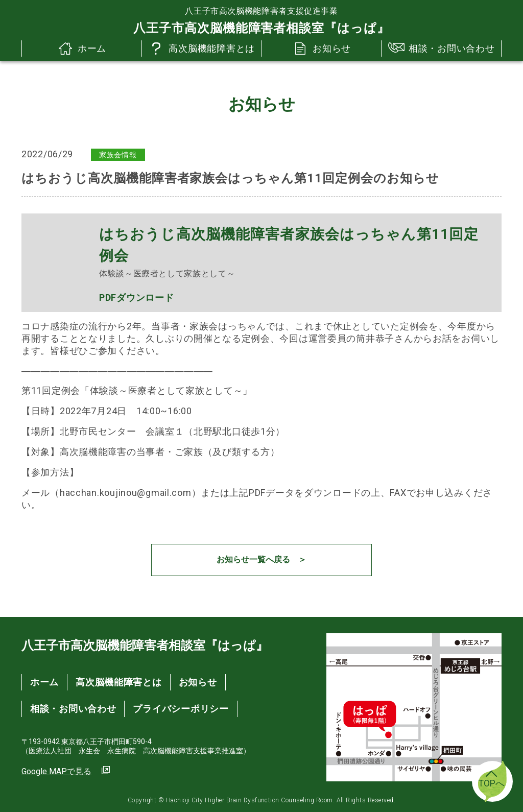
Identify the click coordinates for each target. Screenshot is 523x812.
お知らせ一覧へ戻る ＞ (261, 559)
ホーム (81, 48)
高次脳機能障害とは (201, 48)
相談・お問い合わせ (441, 48)
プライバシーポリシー (180, 708)
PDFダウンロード (136, 297)
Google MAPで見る (56, 771)
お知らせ (321, 48)
